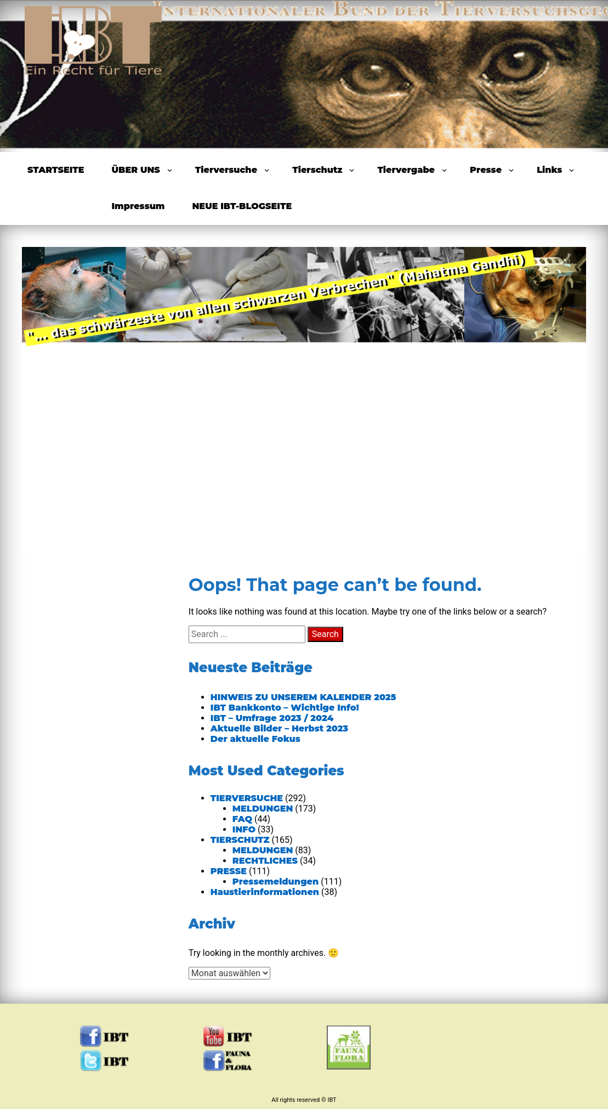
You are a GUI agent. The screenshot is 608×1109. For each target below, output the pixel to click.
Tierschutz (317, 170)
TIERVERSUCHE (247, 798)
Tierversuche (226, 170)
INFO (243, 829)
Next (554, 393)
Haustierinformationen (265, 892)
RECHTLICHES (265, 860)
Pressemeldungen (275, 881)
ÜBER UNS (136, 170)
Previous (54, 393)
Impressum (138, 206)
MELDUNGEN (262, 808)
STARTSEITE (55, 170)
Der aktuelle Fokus (255, 739)
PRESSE (229, 871)
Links (549, 170)
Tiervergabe (406, 170)
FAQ (242, 819)
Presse (486, 170)
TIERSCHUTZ (240, 840)
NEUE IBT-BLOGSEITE (242, 206)
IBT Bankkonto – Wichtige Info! (285, 707)
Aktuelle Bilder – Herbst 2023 (279, 728)
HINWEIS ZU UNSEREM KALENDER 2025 (303, 697)
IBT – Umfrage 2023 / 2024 (272, 718)
